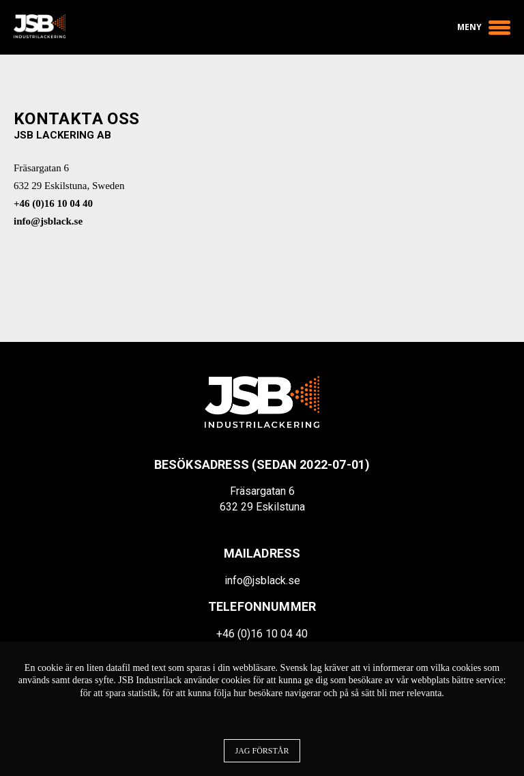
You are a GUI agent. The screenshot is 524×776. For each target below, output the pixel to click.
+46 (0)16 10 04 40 (53, 203)
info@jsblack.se (48, 221)
